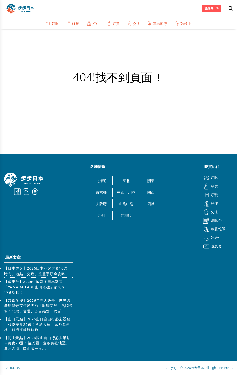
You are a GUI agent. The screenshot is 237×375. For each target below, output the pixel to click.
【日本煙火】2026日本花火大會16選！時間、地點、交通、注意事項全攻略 (37, 271)
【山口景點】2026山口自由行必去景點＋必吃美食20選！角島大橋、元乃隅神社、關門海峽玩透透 (37, 324)
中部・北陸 (126, 192)
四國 (151, 203)
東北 (126, 180)
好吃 (52, 23)
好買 (113, 23)
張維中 (183, 23)
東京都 (101, 192)
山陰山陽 (126, 203)
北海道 (101, 180)
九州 (101, 215)
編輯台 (212, 221)
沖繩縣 (126, 215)
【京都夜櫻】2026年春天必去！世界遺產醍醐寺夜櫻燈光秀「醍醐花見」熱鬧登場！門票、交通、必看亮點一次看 (38, 305)
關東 (151, 180)
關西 (151, 192)
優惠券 (208, 8)
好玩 (72, 23)
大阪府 (101, 203)
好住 (92, 23)
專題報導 (157, 23)
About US (13, 367)
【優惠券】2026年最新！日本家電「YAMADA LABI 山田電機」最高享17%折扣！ (34, 287)
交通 (133, 23)
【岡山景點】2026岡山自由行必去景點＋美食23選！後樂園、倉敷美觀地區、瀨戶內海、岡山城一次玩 (37, 343)
